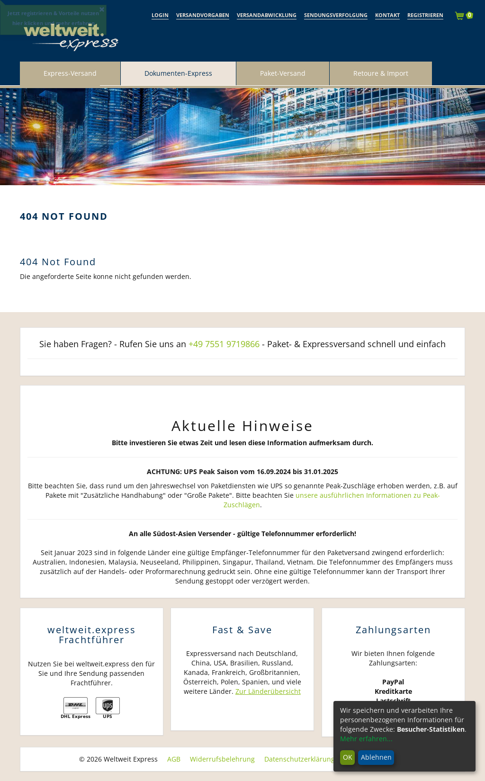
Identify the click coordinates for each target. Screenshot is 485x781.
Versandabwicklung (266, 14)
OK (347, 757)
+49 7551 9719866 (224, 344)
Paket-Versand (282, 73)
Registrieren (425, 14)
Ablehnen (376, 757)
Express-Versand (70, 73)
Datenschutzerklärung (299, 758)
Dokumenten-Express (178, 73)
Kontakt (387, 14)
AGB (173, 758)
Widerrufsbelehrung (222, 758)
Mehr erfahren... (366, 738)
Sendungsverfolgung (336, 14)
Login (160, 14)
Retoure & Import (380, 73)
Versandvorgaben (202, 14)
